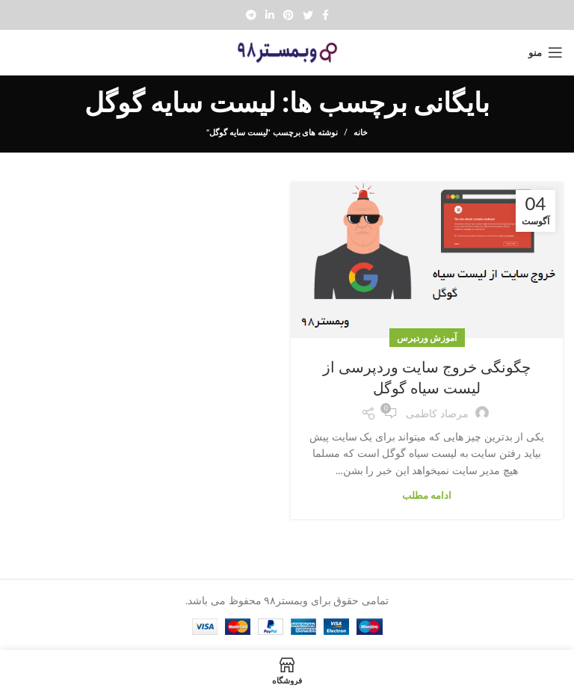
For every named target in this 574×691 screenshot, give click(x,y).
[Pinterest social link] (288, 15)
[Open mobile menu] (545, 52)
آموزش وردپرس (427, 337)
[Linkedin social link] (270, 15)
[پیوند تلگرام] (251, 15)
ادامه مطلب (426, 495)
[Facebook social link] (325, 15)
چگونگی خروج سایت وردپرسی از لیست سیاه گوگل (427, 378)
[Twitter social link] (308, 15)
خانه (361, 132)
